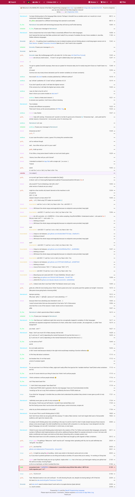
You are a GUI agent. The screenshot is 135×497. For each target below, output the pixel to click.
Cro (59, 490)
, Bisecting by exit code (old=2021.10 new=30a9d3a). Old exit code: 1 (52, 275)
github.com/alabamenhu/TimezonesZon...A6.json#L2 (45, 449)
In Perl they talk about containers (39, 354)
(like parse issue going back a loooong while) (43, 290)
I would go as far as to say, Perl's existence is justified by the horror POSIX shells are (54, 390)
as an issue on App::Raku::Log (84, 492)
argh (30, 227)
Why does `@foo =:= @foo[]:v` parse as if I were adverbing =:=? (48, 297)
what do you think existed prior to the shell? (42, 409)
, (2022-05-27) (52, 280)
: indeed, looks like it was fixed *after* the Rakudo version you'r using (52, 284)
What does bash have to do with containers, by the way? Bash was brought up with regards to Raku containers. (63, 436)
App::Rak (47, 161)
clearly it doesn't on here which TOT (40, 198)
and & (31, 344)
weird (31, 168)
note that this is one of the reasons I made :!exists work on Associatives (51, 306)
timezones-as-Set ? (35, 131)
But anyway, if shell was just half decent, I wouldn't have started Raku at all (51, 403)
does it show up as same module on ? (43, 93)
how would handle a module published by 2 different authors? (51, 77)
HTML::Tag (60, 109)
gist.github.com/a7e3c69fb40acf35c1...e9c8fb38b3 (63, 249)
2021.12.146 (33, 195)
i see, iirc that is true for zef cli (38, 91)
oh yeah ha (32, 193)
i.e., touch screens (34, 487)
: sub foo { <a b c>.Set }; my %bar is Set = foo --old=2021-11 (50, 204)
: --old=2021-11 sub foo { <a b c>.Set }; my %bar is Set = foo (50, 230)
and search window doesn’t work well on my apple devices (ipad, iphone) (54, 484)
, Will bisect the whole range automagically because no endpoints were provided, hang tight (58, 208)
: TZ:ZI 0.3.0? (35, 474)
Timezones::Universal (49, 43)
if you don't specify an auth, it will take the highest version (46, 84)
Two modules (33, 104)
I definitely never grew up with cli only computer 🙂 (44, 400)
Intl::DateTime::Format (78, 55)
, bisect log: (50, 277)
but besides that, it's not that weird (39, 358)
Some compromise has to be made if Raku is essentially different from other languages (55, 33)
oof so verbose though (36, 141)
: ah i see (35, 123)
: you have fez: (35, 446)
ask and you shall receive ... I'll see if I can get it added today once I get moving (55, 58)
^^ (32, 133)
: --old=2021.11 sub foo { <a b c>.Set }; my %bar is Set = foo (50, 245)
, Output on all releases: (54, 234)
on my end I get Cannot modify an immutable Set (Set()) (46, 177)
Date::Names (33, 43)
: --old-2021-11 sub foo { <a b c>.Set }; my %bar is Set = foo (50, 212)
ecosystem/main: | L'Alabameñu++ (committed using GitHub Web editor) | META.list (59, 468)
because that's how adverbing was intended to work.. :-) (46, 301)
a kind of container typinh (37, 361)
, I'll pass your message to (43, 28)
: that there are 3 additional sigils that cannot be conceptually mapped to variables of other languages (62, 320)
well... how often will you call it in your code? (42, 145)
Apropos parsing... (34, 294)
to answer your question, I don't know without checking (46, 100)
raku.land (39, 77)
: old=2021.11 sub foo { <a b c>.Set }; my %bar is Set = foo (50, 258)
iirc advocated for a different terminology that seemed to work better (52, 21)
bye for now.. (33, 51)
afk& (30, 308)
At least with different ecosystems (39, 106)
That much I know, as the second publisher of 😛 (47, 109)
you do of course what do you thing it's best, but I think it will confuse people (52, 373)
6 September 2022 (72, 12)
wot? (30, 243)
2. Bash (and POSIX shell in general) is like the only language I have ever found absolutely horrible (59, 388)
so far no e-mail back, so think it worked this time (44, 464)
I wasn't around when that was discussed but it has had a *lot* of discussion (52, 303)
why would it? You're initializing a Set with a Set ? (44, 184)
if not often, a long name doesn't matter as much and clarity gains (49, 153)
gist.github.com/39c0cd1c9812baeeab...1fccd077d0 (56, 277)
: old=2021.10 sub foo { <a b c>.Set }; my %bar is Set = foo (50, 271)
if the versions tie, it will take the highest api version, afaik (46, 87)
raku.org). (70, 8)
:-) (29, 61)
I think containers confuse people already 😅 (42, 377)
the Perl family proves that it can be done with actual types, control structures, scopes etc (56, 405)
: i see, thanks (35, 113)
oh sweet (32, 70)
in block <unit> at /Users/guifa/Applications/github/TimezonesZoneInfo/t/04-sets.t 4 (56, 180)
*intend (31, 164)
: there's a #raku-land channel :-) (41, 97)
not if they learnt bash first (37, 381)
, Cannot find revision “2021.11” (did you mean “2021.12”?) (49, 267)
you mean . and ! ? (34, 329)
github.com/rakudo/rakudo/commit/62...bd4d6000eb (58, 280)
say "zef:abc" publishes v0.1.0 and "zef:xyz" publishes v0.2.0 (47, 80)
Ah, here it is (45, 480)
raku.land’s (35, 484)
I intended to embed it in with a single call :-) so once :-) (48, 161)
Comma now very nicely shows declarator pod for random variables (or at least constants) (56, 72)
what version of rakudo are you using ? (41, 186)
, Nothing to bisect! (37, 221)
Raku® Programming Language (74, 490)
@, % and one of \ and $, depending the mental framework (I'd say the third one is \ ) (54, 335)
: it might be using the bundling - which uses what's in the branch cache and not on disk (58, 453)
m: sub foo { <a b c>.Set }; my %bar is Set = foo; (43, 170)
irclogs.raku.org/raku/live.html (93, 8)
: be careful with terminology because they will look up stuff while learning (55, 25)
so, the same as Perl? (35, 341)
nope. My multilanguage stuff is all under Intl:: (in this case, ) (57, 55)
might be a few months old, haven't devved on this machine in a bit (49, 190)
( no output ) (33, 173)
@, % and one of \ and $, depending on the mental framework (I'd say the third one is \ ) (55, 337)
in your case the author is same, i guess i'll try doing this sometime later (51, 137)
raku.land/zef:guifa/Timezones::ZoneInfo (49, 480)
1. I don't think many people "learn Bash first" (42, 385)
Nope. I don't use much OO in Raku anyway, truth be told (46, 333)
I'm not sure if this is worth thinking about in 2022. (44, 413)
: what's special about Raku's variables (44, 312)
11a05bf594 (44, 467)
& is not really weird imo (36, 348)
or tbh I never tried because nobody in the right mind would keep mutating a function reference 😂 (59, 350)
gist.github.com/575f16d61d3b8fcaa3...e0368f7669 (63, 262)
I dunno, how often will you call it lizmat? (41, 157)
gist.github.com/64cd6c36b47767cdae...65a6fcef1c (63, 234)
